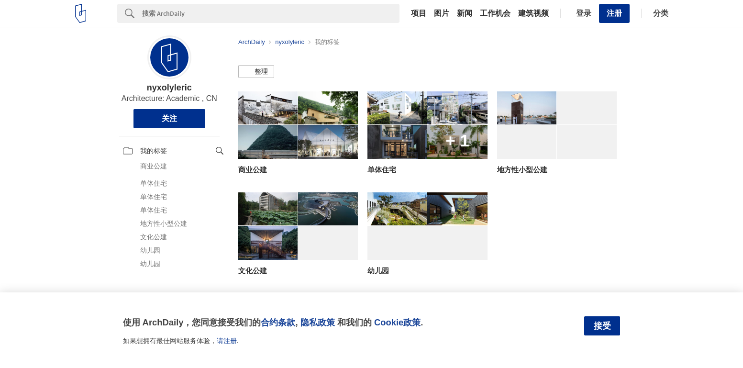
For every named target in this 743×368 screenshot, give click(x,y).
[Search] (270, 13)
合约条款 (278, 322)
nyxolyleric (169, 87)
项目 (418, 13)
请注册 (227, 341)
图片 (441, 13)
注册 (614, 13)
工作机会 (495, 13)
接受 (602, 326)
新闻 (464, 13)
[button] (256, 71)
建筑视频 (533, 13)
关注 (169, 118)
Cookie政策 (397, 322)
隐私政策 (317, 322)
